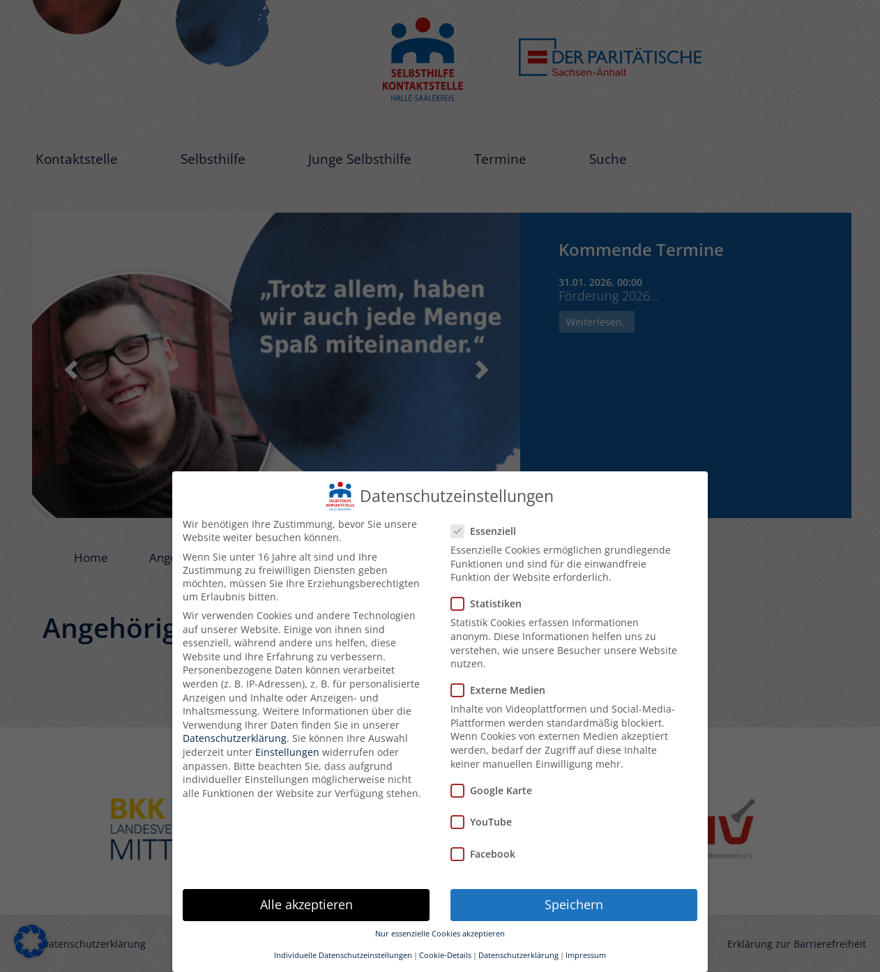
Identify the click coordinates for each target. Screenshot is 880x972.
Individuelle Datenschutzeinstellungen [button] (343, 954)
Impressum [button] (586, 954)
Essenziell (487, 530)
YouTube (485, 821)
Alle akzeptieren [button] (306, 903)
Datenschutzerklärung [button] (518, 954)
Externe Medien (502, 689)
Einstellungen (287, 751)
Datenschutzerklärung (235, 737)
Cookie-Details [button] (445, 954)
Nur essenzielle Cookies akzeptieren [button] (440, 933)
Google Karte (495, 789)
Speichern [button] (574, 903)
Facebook (487, 853)
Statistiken (490, 602)
